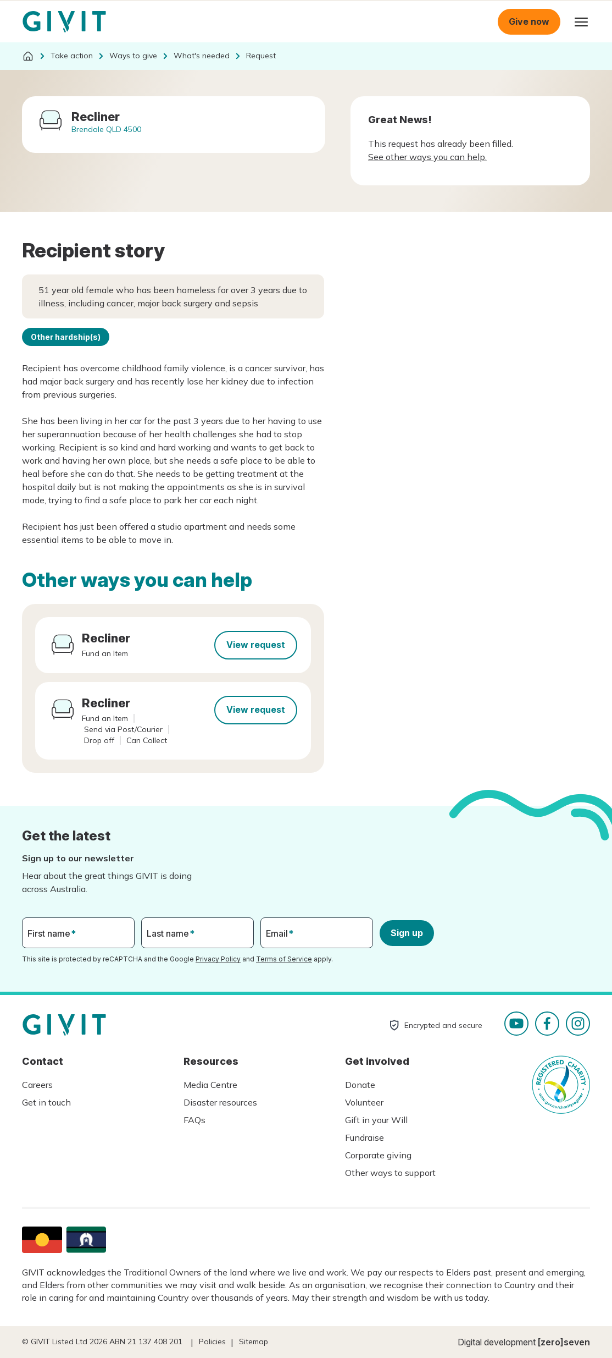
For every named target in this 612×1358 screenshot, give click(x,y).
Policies (212, 1341)
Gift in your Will (376, 1119)
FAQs (194, 1119)
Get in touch (46, 1102)
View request (255, 644)
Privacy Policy (218, 959)
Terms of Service (284, 959)
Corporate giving (378, 1155)
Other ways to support (390, 1172)
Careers (37, 1084)
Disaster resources (220, 1102)
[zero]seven (564, 1342)
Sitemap (253, 1341)
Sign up (407, 932)
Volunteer (364, 1102)
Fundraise (364, 1137)
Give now (529, 21)
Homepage (64, 22)
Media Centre (210, 1084)
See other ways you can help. (427, 156)
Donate (360, 1084)
